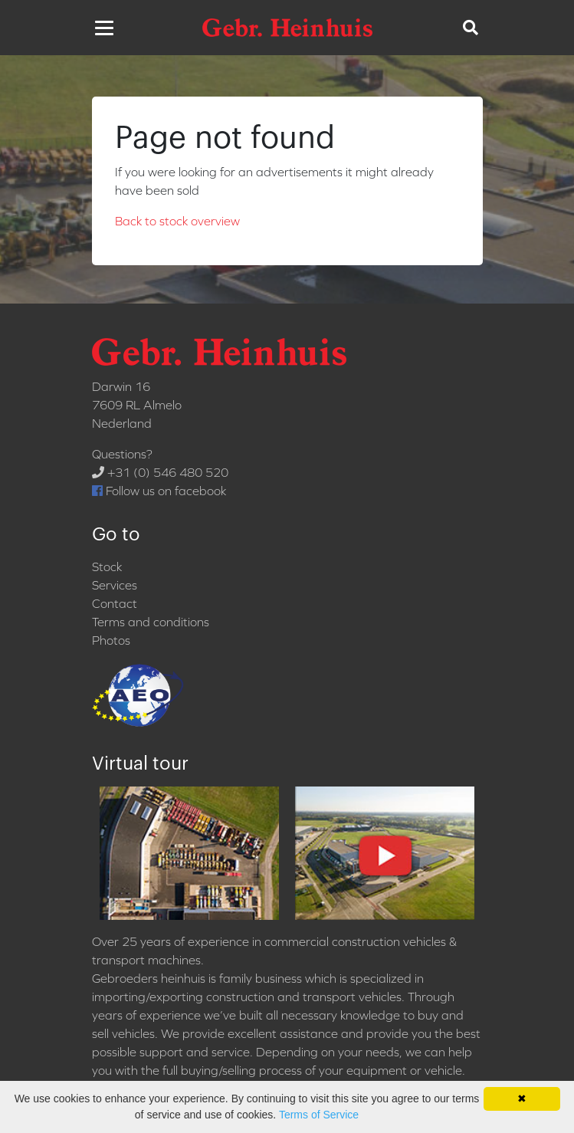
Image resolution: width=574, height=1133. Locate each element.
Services (114, 585)
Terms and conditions (150, 622)
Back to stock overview (177, 221)
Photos (111, 640)
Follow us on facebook (159, 491)
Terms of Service (319, 1114)
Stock (107, 566)
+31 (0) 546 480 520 (160, 472)
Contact (114, 603)
